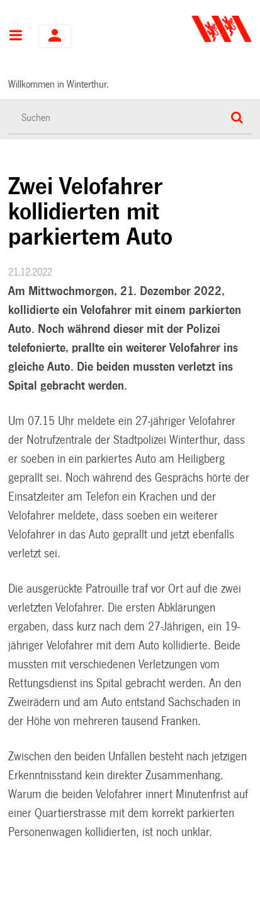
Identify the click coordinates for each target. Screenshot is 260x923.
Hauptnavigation (15, 36)
